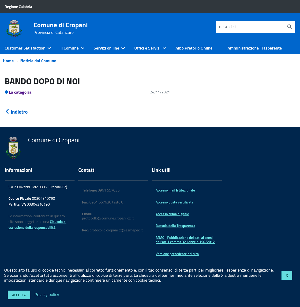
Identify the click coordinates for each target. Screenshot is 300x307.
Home (8, 61)
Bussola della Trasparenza (175, 225)
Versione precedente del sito (177, 254)
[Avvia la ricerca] (289, 27)
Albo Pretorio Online (194, 48)
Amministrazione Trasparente (255, 48)
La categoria (20, 92)
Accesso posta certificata (174, 202)
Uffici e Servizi (147, 48)
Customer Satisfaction (25, 48)
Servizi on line (106, 48)
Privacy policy (46, 294)
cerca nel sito (228, 27)
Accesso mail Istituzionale (175, 190)
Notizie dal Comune (38, 61)
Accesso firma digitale (172, 214)
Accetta (19, 295)
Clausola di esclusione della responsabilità (37, 224)
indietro (16, 111)
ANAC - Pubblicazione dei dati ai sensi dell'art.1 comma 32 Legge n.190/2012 (185, 240)
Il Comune (69, 48)
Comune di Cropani (61, 28)
